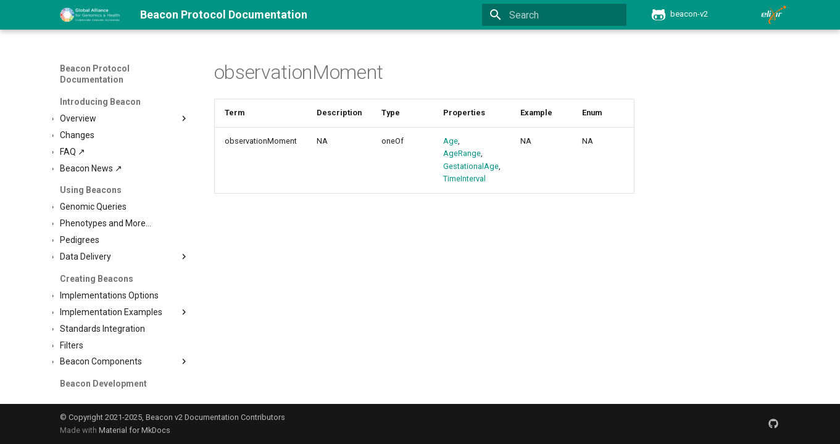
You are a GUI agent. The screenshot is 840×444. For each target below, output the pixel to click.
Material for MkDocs (134, 430)
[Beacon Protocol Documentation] (90, 14)
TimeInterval (464, 178)
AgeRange (462, 153)
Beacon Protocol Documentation (95, 74)
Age (450, 141)
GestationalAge (471, 166)
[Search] (554, 15)
